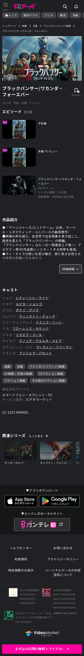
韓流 (63, 15)
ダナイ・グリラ (27, 310)
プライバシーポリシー (63, 559)
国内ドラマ (31, 15)
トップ (11, 15)
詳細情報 (70, 269)
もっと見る (36, 436)
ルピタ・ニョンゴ (29, 304)
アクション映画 (15, 380)
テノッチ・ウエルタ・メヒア (40, 341)
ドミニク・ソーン (49, 322)
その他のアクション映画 (48, 380)
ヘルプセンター (21, 548)
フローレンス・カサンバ (30, 328)
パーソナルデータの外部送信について (63, 572)
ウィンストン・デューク (37, 316)
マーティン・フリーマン (54, 347)
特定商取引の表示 (21, 570)
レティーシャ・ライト (32, 298)
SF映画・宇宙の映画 (18, 373)
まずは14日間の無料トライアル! (42, 649)
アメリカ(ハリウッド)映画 (47, 366)
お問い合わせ (63, 548)
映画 (7, 366)
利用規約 (21, 559)
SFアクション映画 (51, 373)
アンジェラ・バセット (35, 353)
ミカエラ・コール (29, 335)
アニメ (49, 15)
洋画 (75, 15)
